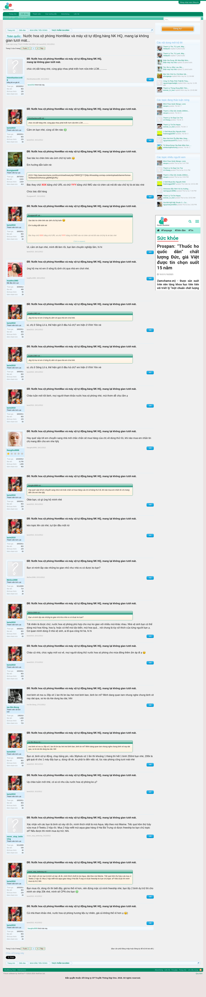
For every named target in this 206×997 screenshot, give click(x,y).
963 (22, 102)
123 (22, 107)
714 (22, 602)
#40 (150, 936)
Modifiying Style (10, 983)
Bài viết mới (22, 18)
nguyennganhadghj (170, 83)
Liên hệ (76, 14)
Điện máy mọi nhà (170, 62)
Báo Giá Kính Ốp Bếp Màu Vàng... (175, 138)
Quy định (199, 987)
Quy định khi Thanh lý (131, 37)
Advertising (65, 14)
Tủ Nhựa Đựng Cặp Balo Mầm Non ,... (177, 145)
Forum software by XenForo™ (24, 987)
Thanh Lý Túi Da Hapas (172, 125)
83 (23, 155)
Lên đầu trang (193, 983)
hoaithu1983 (12, 294)
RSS (201, 983)
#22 (150, 154)
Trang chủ (12, 14)
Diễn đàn (24, 14)
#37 (150, 805)
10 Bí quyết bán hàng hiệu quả (77, 40)
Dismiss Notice (151, 37)
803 (22, 150)
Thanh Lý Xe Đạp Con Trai (173, 118)
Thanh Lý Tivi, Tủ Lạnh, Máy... (174, 46)
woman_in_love (169, 90)
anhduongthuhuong (170, 147)
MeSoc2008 (12, 593)
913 (22, 198)
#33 (150, 650)
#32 (150, 591)
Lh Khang (166, 120)
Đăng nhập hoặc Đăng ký (189, 2)
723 (22, 737)
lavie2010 (42, 58)
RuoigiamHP (12, 184)
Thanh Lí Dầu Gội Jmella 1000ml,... (176, 111)
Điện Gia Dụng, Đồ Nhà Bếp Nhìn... (176, 60)
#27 (150, 386)
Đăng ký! (177, 28)
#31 (150, 549)
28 (23, 308)
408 (22, 303)
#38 (150, 850)
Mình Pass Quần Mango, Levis (174, 104)
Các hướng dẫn (51, 14)
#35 (150, 718)
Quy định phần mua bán (103, 37)
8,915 (22, 193)
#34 (150, 676)
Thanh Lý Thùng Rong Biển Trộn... (175, 88)
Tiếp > (42, 62)
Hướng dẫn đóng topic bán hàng (36, 40)
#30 (150, 518)
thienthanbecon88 (14, 92)
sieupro (166, 106)
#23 (150, 210)
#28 (150, 419)
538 (22, 861)
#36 (150, 778)
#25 (150, 292)
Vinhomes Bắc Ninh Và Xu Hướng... (176, 189)
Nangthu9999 (13, 464)
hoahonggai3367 (169, 134)
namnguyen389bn (169, 191)
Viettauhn (166, 49)
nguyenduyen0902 (170, 205)
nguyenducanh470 (170, 140)
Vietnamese (21, 983)
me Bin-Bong (13, 721)
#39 (150, 910)
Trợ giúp (174, 983)
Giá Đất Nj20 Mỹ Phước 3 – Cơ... (175, 202)
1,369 (22, 731)
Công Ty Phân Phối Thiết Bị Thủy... (176, 81)
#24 (150, 265)
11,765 (21, 475)
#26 (150, 343)
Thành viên (37, 14)
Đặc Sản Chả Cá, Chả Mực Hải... (175, 74)
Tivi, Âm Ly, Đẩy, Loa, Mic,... (173, 67)
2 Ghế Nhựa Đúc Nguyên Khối (174, 131)
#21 (150, 93)
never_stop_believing (15, 851)
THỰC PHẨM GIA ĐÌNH (27, 58)
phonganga (167, 76)
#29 (150, 461)
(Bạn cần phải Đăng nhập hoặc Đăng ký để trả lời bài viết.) (132, 962)
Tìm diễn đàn (10, 18)
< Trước (24, 62)
